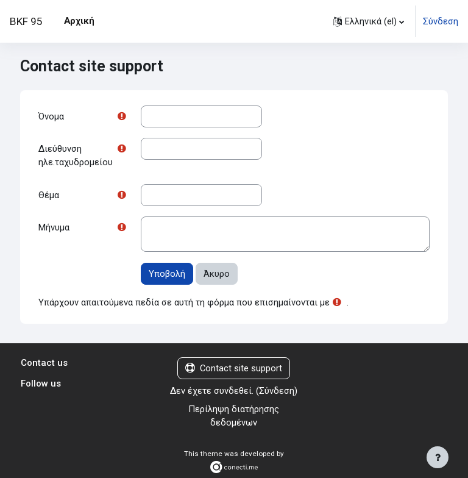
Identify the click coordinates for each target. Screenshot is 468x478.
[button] (369, 21)
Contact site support (233, 368)
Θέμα (48, 195)
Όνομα (51, 116)
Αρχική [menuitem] (79, 20)
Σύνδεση (440, 21)
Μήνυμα (53, 227)
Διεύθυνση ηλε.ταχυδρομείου (75, 155)
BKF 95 (26, 21)
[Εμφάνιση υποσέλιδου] (437, 457)
